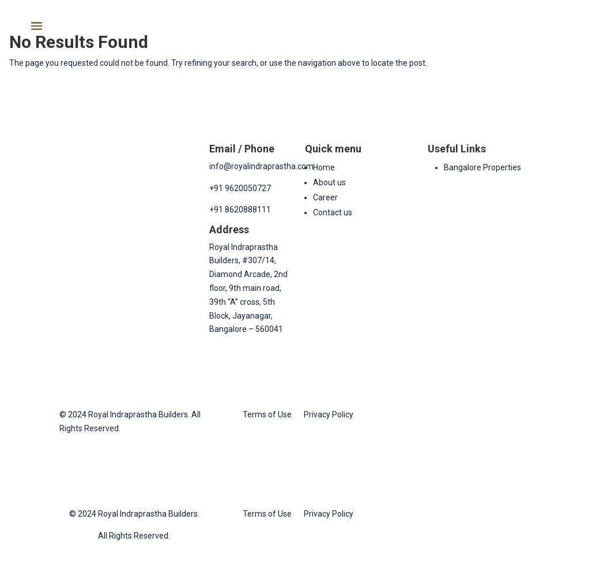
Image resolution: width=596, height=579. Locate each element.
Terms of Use (267, 414)
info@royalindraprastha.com (261, 166)
